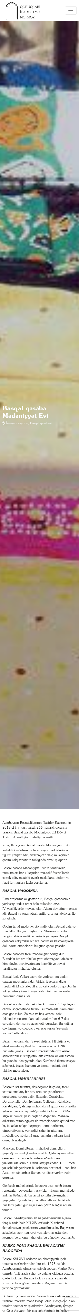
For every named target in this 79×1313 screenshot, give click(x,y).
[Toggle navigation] (71, 10)
